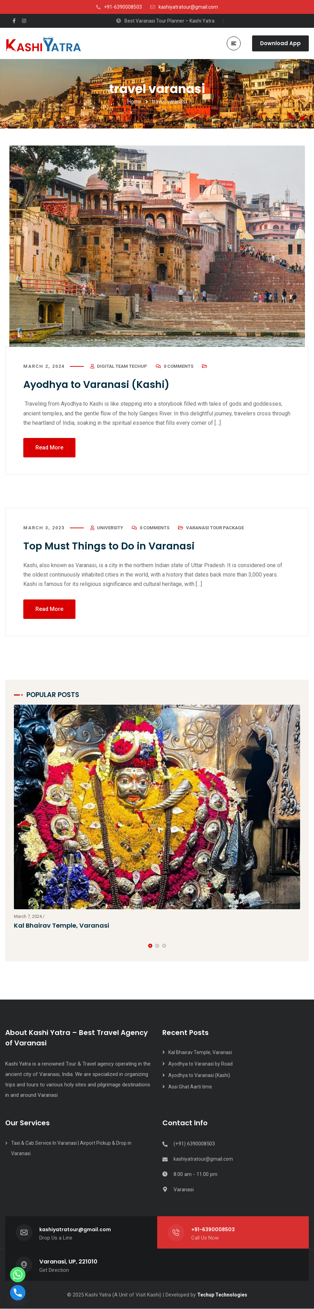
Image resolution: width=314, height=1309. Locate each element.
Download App (280, 43)
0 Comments (178, 366)
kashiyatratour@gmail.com (203, 1159)
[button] (150, 946)
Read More (49, 448)
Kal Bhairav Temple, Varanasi (62, 925)
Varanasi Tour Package (215, 528)
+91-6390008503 (213, 1229)
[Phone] (17, 1292)
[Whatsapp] (17, 1274)
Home (134, 101)
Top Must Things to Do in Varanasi (113, 546)
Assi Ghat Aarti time (190, 1087)
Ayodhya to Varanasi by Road (200, 1064)
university (110, 528)
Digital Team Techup (122, 366)
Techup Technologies (222, 1295)
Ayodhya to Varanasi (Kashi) (100, 385)
